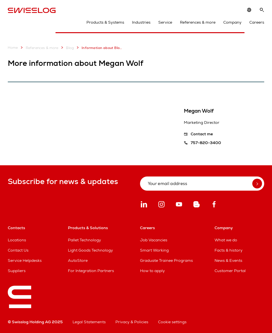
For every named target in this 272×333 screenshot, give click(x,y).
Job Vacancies (153, 240)
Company (232, 22)
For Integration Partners (91, 270)
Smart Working (154, 250)
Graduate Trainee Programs (166, 260)
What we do (226, 240)
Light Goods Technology (90, 250)
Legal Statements (89, 321)
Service (165, 22)
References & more (198, 22)
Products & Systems (105, 22)
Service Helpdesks (25, 260)
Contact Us (18, 250)
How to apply (152, 270)
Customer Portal (230, 270)
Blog (66, 47)
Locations (17, 240)
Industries (141, 22)
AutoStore (78, 260)
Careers (256, 22)
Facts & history (229, 250)
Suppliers (17, 270)
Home (13, 47)
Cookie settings (172, 321)
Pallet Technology (84, 240)
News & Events (228, 260)
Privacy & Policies (131, 321)
